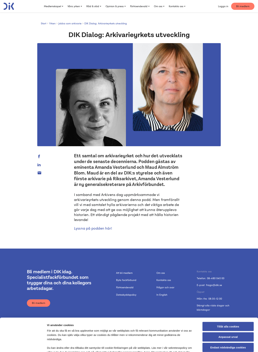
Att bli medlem (124, 273)
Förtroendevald (140, 6)
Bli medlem (242, 6)
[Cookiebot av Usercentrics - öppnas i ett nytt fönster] (23, 345)
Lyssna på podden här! (93, 228)
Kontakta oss (177, 6)
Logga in (223, 6)
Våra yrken (75, 6)
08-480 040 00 (215, 278)
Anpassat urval (228, 307)
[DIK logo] (9, 6)
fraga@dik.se (214, 285)
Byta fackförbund (126, 280)
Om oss (159, 6)
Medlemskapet (53, 6)
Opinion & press (116, 6)
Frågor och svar (165, 287)
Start (43, 23)
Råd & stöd (93, 6)
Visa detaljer (196, 344)
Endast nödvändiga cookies (228, 317)
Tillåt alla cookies (228, 296)
